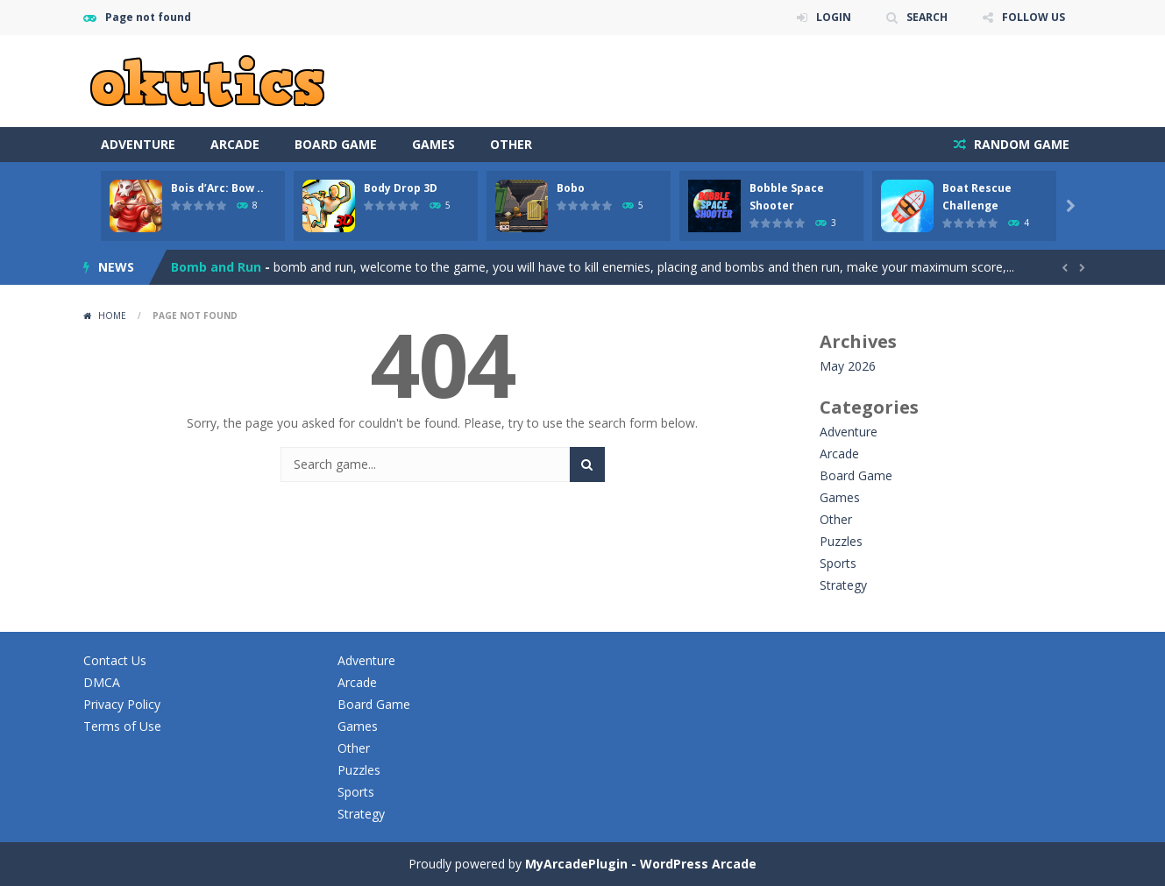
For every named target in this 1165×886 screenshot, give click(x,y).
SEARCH (927, 17)
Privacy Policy (121, 704)
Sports (838, 563)
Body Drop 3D (400, 188)
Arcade (234, 144)
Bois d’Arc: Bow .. (217, 188)
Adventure (138, 144)
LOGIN (833, 17)
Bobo (571, 188)
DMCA (101, 682)
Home (112, 315)
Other (511, 144)
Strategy (843, 585)
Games (433, 144)
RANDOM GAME (1019, 144)
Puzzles (841, 541)
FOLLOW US (1033, 17)
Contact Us (114, 660)
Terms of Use (122, 726)
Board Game (336, 144)
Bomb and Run (216, 267)
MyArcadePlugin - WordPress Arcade (641, 863)
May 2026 (848, 366)
